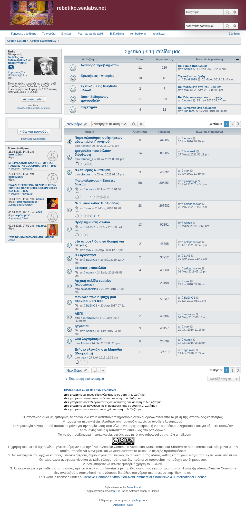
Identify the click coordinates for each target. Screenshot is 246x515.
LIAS (187, 255)
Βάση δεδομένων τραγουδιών (95, 98)
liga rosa (41, 225)
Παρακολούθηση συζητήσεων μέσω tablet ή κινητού (98, 139)
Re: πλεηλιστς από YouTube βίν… (200, 86)
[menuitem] (119, 505)
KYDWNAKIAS (90, 317)
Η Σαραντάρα (85, 255)
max (186, 89)
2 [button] (232, 124)
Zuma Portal (133, 487)
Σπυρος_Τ (87, 159)
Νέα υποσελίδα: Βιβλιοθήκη (97, 203)
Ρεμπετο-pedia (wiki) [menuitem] (91, 33)
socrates (189, 314)
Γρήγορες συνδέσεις (23, 33)
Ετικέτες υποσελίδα (90, 268)
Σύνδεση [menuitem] (234, 33)
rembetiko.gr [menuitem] (138, 33)
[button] (238, 124)
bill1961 (91, 227)
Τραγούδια (48, 33)
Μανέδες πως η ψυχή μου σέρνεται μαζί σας (95, 299)
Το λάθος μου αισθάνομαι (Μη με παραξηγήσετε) (19, 60)
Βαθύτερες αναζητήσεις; (33, 139)
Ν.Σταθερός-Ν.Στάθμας (93, 170)
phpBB (114, 491)
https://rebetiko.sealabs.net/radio (33, 108)
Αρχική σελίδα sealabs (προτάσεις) (93, 282)
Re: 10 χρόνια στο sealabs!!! (197, 107)
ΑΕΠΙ (79, 314)
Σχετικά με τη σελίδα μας (152, 51)
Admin (40, 199)
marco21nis (15, 154)
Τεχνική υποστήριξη (191, 76)
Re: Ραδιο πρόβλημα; (192, 65)
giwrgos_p (87, 174)
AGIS (39, 212)
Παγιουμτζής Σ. (16, 75)
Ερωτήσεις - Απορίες (97, 76)
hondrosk (189, 151)
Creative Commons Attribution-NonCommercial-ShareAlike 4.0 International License (144, 477)
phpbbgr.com (139, 500)
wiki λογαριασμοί (88, 339)
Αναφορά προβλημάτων (100, 65)
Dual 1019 (190, 79)
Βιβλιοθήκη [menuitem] (117, 33)
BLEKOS (91, 259)
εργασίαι (81, 326)
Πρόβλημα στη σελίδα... (94, 222)
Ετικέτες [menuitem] (66, 33)
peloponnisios (192, 203)
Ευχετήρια (89, 107)
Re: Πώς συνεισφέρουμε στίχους (200, 97)
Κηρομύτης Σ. (16, 72)
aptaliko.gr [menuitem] (158, 33)
